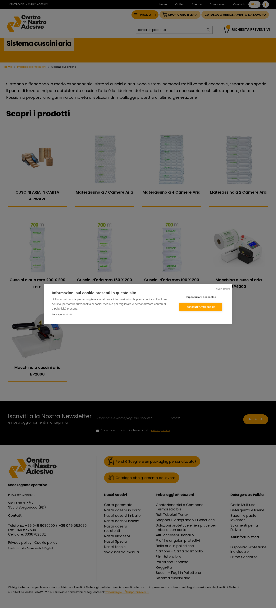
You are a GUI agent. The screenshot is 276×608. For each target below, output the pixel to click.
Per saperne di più (62, 314)
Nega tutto (223, 289)
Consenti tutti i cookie (201, 307)
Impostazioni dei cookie (201, 297)
